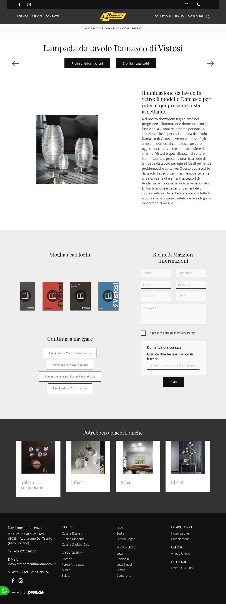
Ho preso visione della (171, 333)
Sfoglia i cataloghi (136, 63)
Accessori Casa (101, 28)
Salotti (66, 575)
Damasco (137, 28)
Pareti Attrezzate (73, 564)
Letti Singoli (124, 564)
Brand (179, 16)
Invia (173, 382)
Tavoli (120, 528)
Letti (120, 553)
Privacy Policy (186, 333)
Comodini (123, 559)
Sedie (120, 533)
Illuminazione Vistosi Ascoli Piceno (70, 353)
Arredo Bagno (126, 539)
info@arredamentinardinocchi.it (32, 564)
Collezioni (162, 16)
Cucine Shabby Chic (75, 544)
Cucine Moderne (73, 539)
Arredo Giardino (182, 568)
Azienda (22, 16)
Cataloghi (195, 16)
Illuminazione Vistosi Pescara (70, 364)
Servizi (37, 16)
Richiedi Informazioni (87, 63)
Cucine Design (72, 533)
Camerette (124, 575)
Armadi (121, 570)
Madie (66, 570)
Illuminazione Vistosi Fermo (70, 388)
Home (87, 28)
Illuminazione (121, 28)
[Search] (208, 16)
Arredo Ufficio (180, 553)
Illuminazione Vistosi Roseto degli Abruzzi (70, 376)
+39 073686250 (25, 551)
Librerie (67, 559)
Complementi (180, 539)
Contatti (52, 16)
